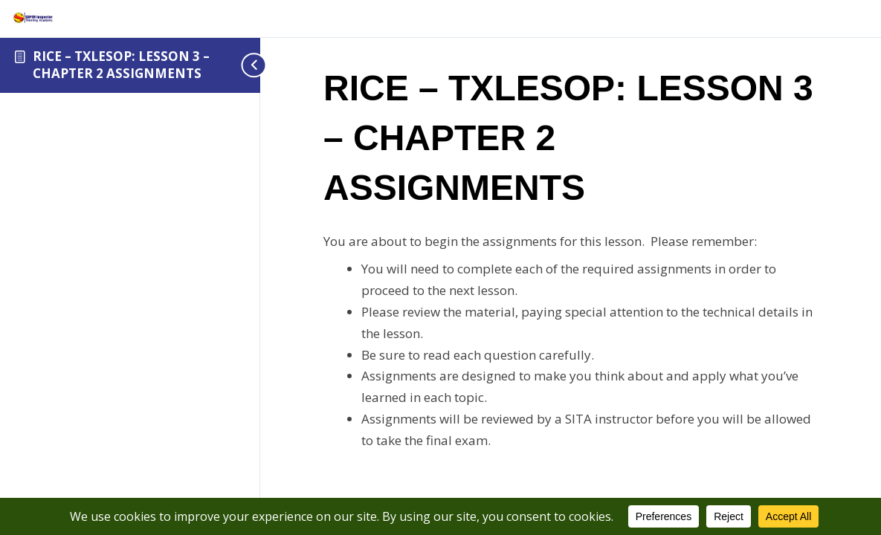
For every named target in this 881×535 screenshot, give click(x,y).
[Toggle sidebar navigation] (238, 65)
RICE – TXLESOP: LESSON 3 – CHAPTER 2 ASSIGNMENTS (121, 65)
